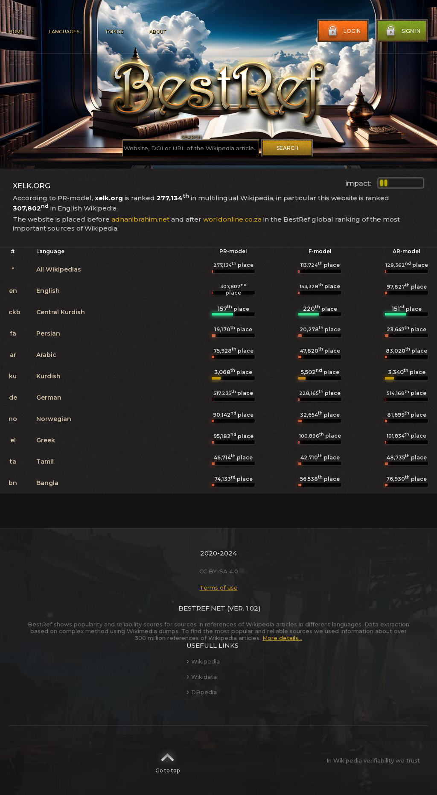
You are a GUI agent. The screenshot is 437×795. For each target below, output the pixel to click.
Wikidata (201, 676)
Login (343, 31)
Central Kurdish (60, 312)
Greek (45, 440)
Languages (64, 32)
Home (16, 32)
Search (287, 148)
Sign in (402, 31)
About (157, 32)
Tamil (45, 461)
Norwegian (53, 419)
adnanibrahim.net (140, 219)
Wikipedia (203, 661)
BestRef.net (201, 608)
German (48, 397)
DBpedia (201, 692)
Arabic (46, 355)
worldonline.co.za (232, 219)
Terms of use (219, 587)
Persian (48, 333)
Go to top (167, 760)
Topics (114, 32)
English (48, 291)
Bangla (47, 483)
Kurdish (48, 376)
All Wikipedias (58, 269)
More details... (282, 637)
